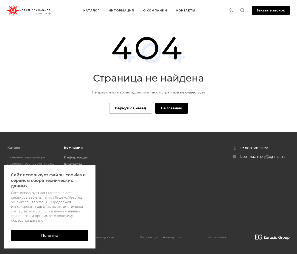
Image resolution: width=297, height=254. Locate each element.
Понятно (49, 235)
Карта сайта (216, 237)
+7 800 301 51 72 (254, 148)
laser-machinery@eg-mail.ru (263, 157)
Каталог (14, 147)
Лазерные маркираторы (26, 157)
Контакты (73, 164)
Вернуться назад (130, 108)
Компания (73, 147)
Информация (76, 157)
